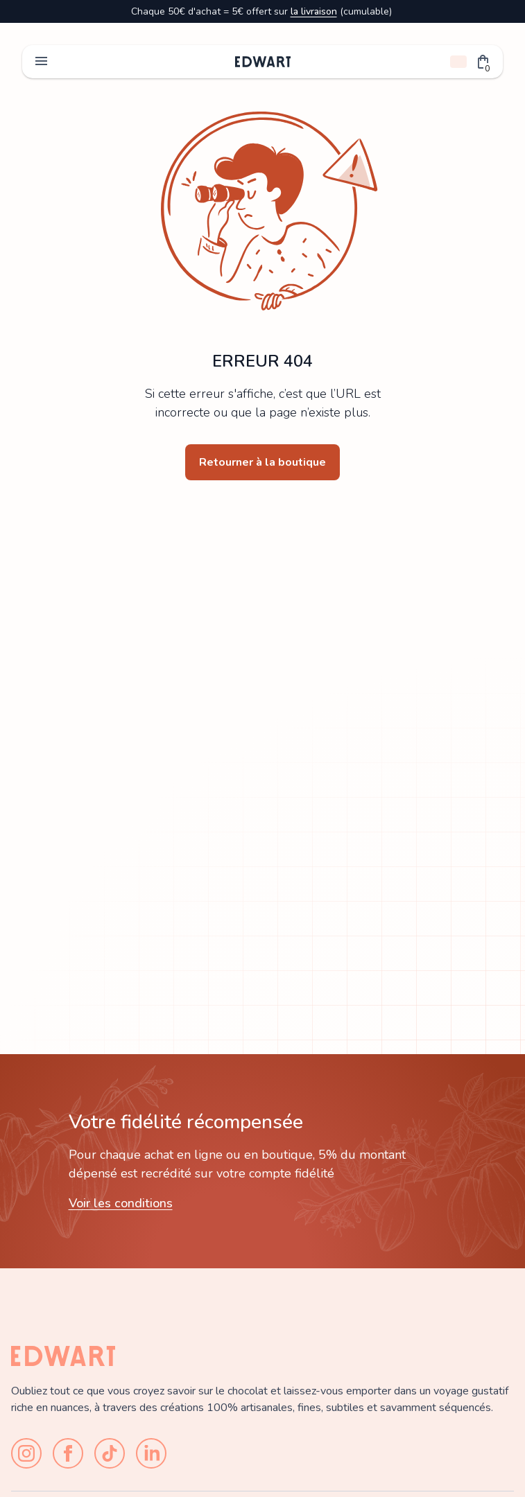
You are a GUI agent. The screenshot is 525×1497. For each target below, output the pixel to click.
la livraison (314, 11)
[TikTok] (109, 1453)
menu (41, 61)
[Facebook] (68, 1453)
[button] (483, 62)
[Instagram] (26, 1453)
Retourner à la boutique (262, 462)
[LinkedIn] (151, 1453)
